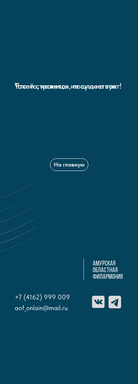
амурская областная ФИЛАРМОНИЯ (108, 270)
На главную (69, 164)
